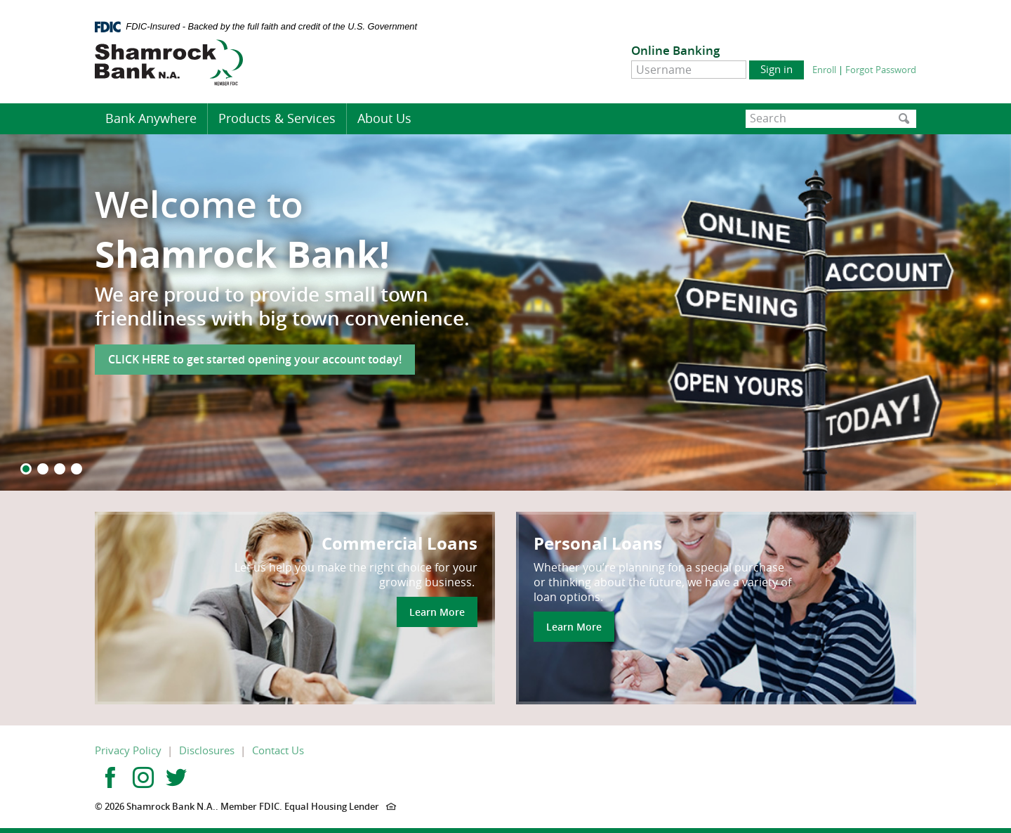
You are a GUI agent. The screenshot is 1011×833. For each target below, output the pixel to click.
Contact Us (278, 750)
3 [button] (59, 468)
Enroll (824, 69)
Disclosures (206, 750)
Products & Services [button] (277, 118)
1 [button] (26, 468)
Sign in (776, 69)
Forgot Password (880, 69)
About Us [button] (384, 118)
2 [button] (42, 468)
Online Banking (675, 50)
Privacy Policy (128, 750)
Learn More (437, 612)
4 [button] (76, 468)
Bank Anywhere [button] (151, 118)
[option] (505, 312)
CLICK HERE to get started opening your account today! (255, 359)
